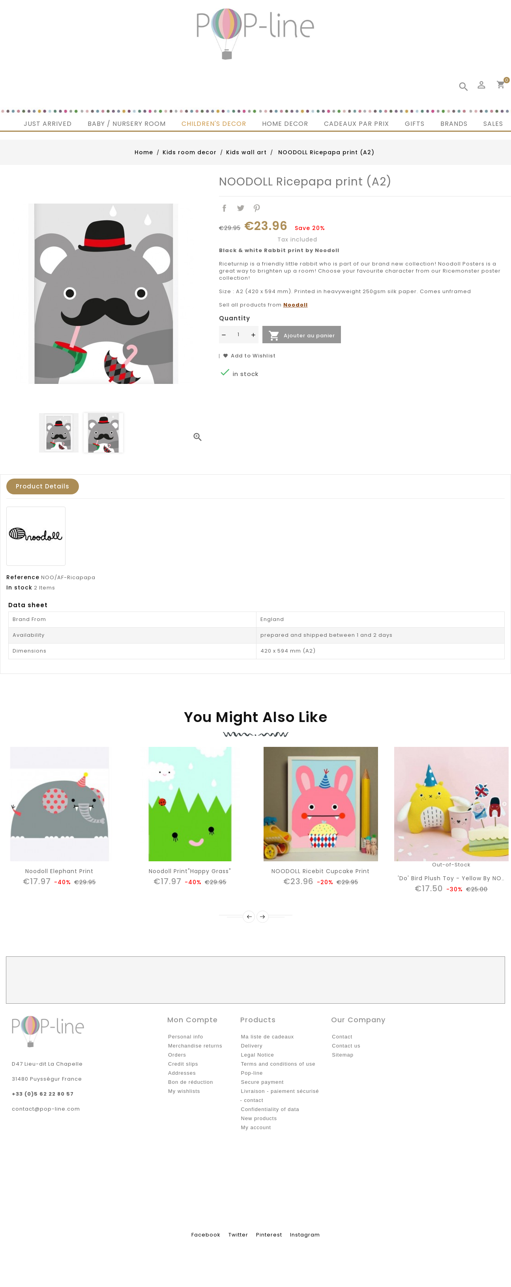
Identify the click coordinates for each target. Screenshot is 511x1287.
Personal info (185, 1037)
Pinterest (256, 208)
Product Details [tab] (42, 486)
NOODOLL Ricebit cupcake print (320, 871)
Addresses (182, 1073)
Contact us (346, 1046)
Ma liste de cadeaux (267, 1037)
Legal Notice (257, 1055)
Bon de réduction (190, 1082)
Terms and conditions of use (278, 1064)
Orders (177, 1055)
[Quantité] (238, 334)
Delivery (252, 1046)
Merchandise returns (195, 1046)
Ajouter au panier (301, 336)
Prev (249, 917)
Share (224, 208)
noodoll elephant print (59, 871)
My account (256, 1127)
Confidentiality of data (270, 1109)
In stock (19, 587)
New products (259, 1118)
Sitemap (343, 1055)
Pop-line (252, 1073)
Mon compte (192, 1020)
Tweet (240, 208)
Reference (22, 577)
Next (262, 917)
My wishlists (184, 1091)
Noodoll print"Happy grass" (190, 871)
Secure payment (262, 1082)
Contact (342, 1037)
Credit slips (183, 1064)
